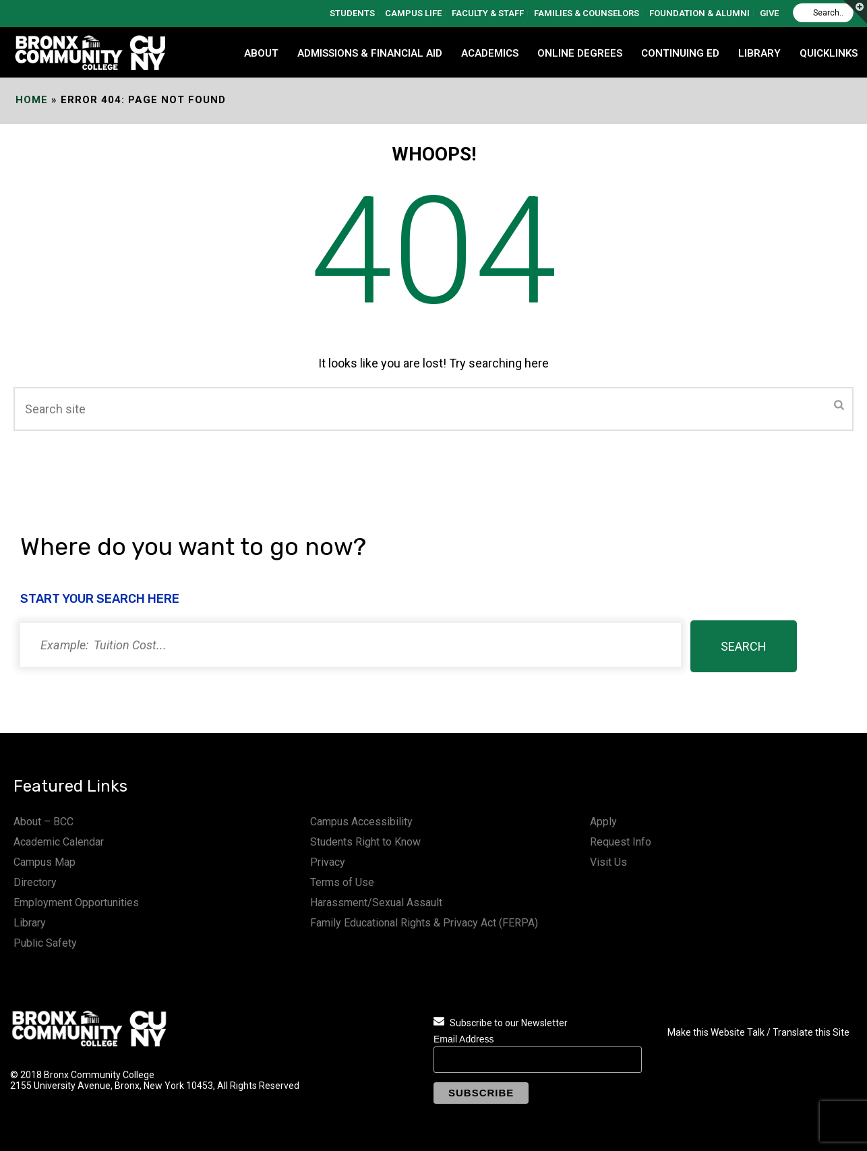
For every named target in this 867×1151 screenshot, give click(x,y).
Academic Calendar (58, 841)
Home (32, 100)
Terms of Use (342, 882)
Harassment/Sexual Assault (376, 902)
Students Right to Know (365, 841)
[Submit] (839, 406)
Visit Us (608, 862)
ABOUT (261, 53)
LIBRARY (759, 53)
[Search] (823, 12)
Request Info (620, 841)
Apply (603, 821)
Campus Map (44, 862)
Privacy (327, 862)
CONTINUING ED (680, 53)
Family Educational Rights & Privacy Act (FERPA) (424, 922)
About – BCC (43, 821)
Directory (35, 882)
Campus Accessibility (361, 821)
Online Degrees (579, 53)
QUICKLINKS (829, 53)
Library (29, 922)
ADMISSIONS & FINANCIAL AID (369, 53)
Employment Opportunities (76, 902)
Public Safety (45, 943)
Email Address (464, 1039)
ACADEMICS (489, 53)
